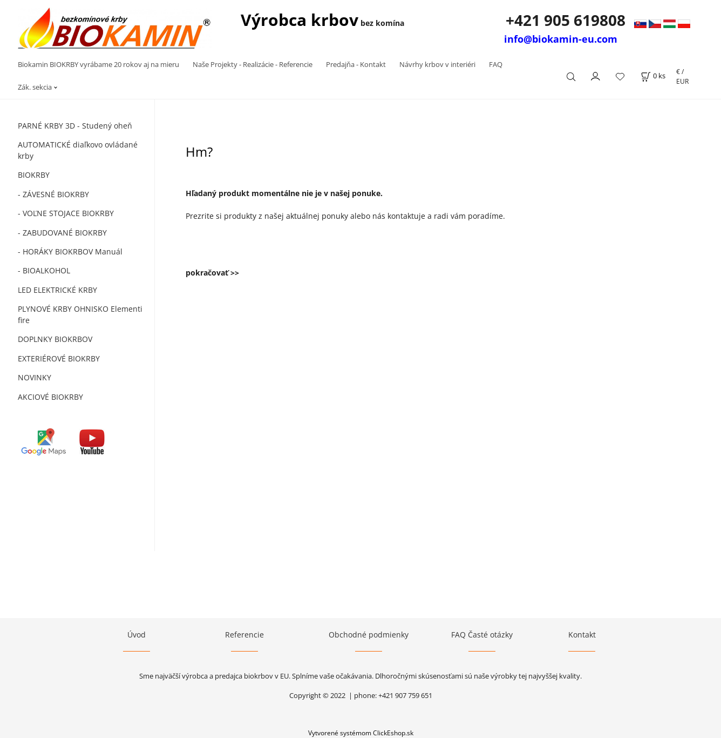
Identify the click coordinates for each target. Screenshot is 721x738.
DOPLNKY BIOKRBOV (55, 339)
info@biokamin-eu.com (560, 38)
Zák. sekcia (35, 87)
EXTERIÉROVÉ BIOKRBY (59, 358)
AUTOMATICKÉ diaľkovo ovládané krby (78, 150)
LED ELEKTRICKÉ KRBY (57, 290)
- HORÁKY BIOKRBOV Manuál (70, 251)
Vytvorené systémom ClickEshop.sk (360, 732)
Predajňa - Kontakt (356, 64)
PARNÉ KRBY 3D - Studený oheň (75, 125)
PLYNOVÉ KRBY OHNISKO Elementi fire (80, 314)
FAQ (495, 64)
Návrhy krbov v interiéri (437, 64)
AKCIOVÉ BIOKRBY (50, 397)
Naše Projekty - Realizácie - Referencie (252, 64)
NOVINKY (34, 377)
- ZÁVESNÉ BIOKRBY (53, 194)
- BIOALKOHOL (44, 270)
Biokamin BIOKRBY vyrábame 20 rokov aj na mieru (98, 64)
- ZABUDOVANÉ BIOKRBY (62, 232)
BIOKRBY (34, 175)
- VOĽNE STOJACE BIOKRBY (66, 213)
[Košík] (653, 75)
